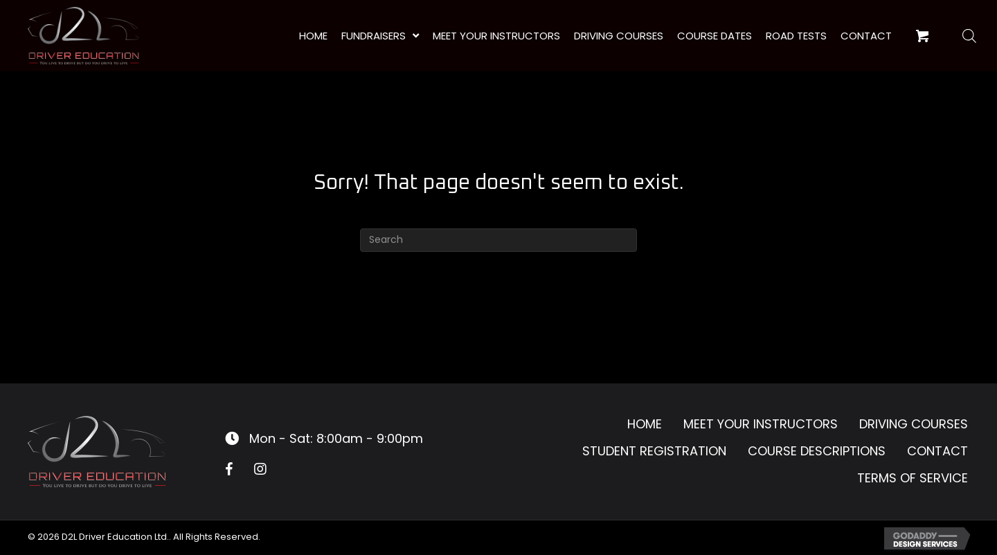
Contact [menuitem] (937, 451)
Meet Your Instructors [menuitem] (760, 424)
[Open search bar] (969, 35)
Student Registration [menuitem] (654, 451)
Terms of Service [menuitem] (912, 477)
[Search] (498, 240)
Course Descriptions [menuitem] (817, 451)
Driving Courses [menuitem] (913, 424)
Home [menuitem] (644, 424)
